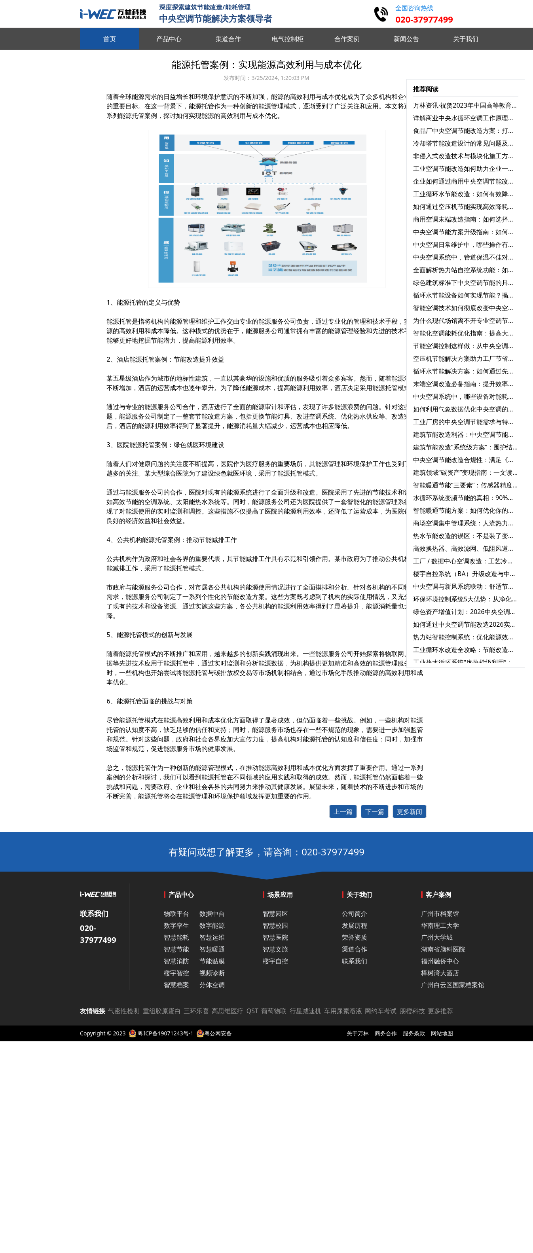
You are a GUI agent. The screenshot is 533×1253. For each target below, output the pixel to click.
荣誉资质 (354, 937)
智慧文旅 (275, 949)
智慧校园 (275, 925)
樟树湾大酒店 (440, 973)
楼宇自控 (275, 961)
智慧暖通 (212, 949)
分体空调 (212, 984)
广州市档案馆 (440, 913)
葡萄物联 (273, 1011)
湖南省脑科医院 (443, 949)
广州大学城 (437, 937)
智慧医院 (275, 937)
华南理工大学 (440, 925)
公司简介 (354, 913)
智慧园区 (275, 913)
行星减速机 (305, 1011)
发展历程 (354, 925)
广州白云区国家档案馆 (452, 984)
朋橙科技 (412, 1011)
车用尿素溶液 (343, 1011)
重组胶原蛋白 (162, 1011)
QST (252, 1011)
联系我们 (354, 961)
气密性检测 (124, 1011)
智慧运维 (212, 937)
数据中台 (212, 913)
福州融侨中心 (440, 961)
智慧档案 (176, 984)
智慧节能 (176, 949)
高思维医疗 (227, 1011)
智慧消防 (176, 961)
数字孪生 (176, 925)
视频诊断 (212, 973)
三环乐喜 (196, 1011)
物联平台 (176, 913)
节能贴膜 (212, 961)
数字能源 (212, 925)
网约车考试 (380, 1011)
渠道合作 (354, 949)
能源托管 (119, 321)
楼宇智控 (176, 973)
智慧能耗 (176, 937)
